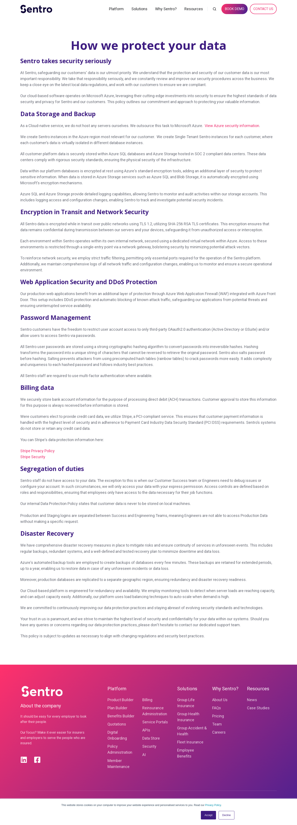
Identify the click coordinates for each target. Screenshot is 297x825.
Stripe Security (32, 457)
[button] (214, 9)
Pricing (218, 716)
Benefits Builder (120, 716)
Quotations (116, 724)
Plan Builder (117, 708)
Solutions (139, 9)
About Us (220, 700)
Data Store (151, 738)
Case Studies (258, 708)
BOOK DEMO (234, 9)
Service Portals (155, 722)
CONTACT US (263, 9)
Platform (116, 9)
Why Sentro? (166, 9)
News (252, 700)
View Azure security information (232, 125)
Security (149, 746)
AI (144, 754)
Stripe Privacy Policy (37, 451)
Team (217, 724)
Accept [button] (208, 815)
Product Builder (120, 700)
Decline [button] (226, 815)
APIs (146, 730)
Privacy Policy (213, 805)
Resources (193, 9)
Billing (147, 700)
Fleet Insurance (190, 742)
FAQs (216, 708)
